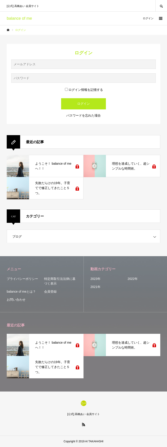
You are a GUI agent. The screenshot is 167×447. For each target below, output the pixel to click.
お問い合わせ (16, 299)
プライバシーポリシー (22, 279)
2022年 (133, 279)
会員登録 (50, 291)
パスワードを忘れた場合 (83, 115)
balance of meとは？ (21, 291)
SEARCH (161, 5)
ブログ (17, 236)
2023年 (95, 279)
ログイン (148, 18)
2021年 (95, 287)
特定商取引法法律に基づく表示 (59, 281)
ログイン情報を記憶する (84, 90)
